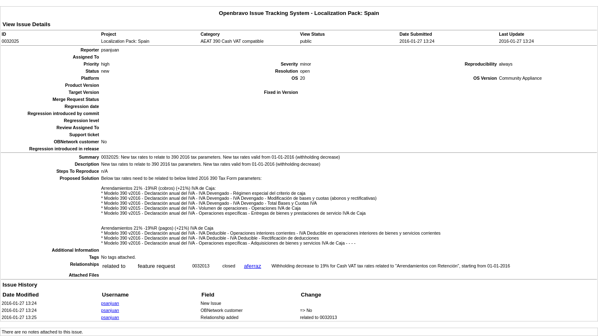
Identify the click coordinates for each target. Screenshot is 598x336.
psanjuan (110, 303)
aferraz (252, 266)
